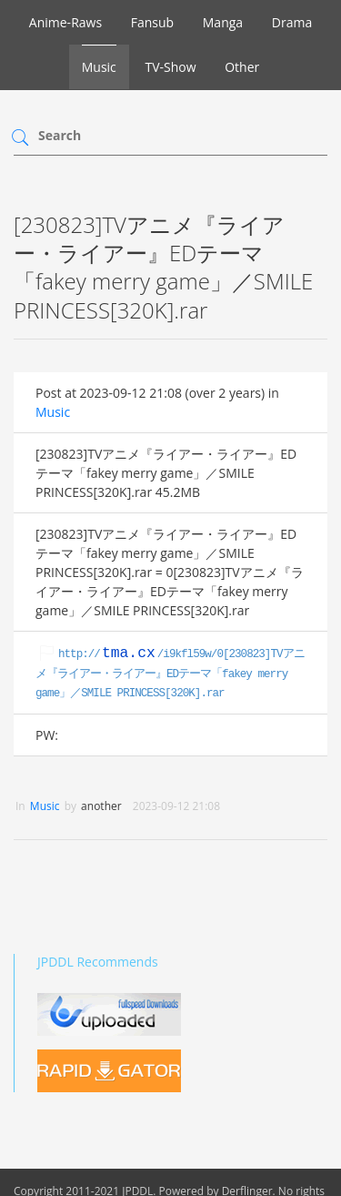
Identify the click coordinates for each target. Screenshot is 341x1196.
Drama (292, 22)
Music (99, 67)
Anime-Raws (65, 22)
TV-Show (170, 67)
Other (242, 67)
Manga (223, 22)
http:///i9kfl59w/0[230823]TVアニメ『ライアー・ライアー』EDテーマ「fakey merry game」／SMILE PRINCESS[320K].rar (170, 674)
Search (59, 135)
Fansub (152, 22)
